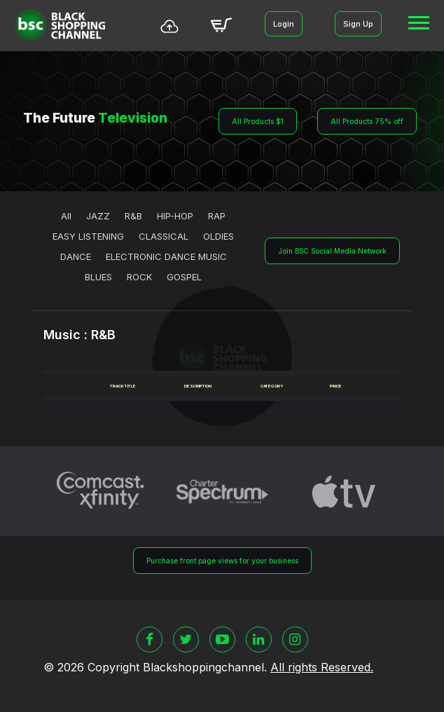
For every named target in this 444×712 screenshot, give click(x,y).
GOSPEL (184, 276)
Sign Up (358, 24)
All (66, 215)
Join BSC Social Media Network (332, 251)
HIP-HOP (175, 215)
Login (283, 24)
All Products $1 (258, 121)
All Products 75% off (367, 121)
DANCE (75, 256)
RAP (217, 215)
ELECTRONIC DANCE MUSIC (166, 256)
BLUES (98, 276)
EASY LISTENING (88, 236)
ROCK (139, 276)
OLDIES (218, 236)
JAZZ (98, 215)
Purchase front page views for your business (222, 560)
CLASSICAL (163, 236)
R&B (133, 215)
